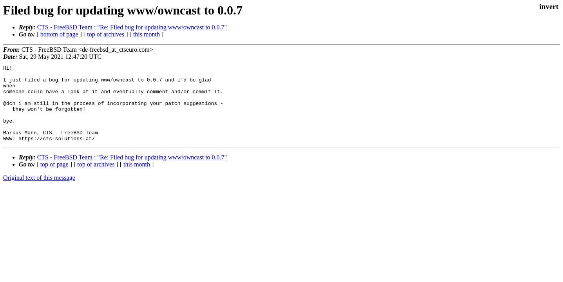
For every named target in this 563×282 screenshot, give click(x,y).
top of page (54, 179)
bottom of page (59, 34)
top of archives (105, 34)
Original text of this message (39, 193)
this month (146, 34)
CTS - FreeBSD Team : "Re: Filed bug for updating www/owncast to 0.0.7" (132, 27)
